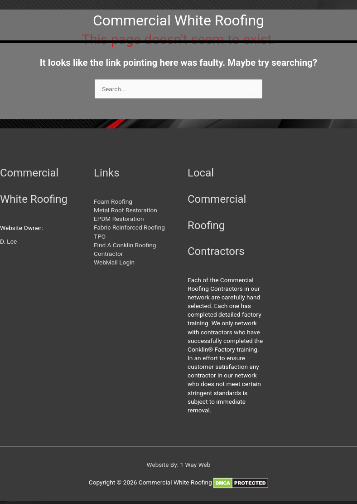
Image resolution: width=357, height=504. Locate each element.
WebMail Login (114, 262)
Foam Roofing (113, 201)
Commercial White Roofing (178, 20)
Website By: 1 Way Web (178, 464)
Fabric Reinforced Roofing (129, 227)
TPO (100, 236)
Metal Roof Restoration (125, 210)
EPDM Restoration (119, 218)
